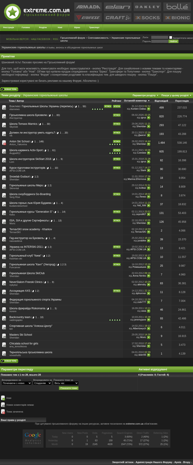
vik (10, 135)
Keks (12, 214)
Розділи (43, 27)
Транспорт (94, 27)
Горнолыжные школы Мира (26, 185)
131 (161, 213)
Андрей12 (14, 153)
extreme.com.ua (134, 423)
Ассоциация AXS (19, 290)
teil (11, 328)
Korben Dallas (138, 108)
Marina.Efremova (137, 179)
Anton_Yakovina (18, 144)
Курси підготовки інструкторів (27, 167)
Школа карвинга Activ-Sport (26, 150)
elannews (14, 109)
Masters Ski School (20, 334)
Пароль (146, 41)
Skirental (14, 188)
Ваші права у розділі (13, 420)
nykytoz (13, 285)
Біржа (77, 27)
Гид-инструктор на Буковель (26, 238)
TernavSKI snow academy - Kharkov (30, 229)
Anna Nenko (139, 275)
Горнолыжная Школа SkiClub (27, 273)
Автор (20, 101)
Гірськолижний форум (72, 37)
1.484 (161, 142)
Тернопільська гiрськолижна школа (30, 352)
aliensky (141, 284)
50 (84, 106)
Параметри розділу (144, 95)
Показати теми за (63, 380)
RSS (55, 39)
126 (161, 221)
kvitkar (142, 187)
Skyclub (13, 126)
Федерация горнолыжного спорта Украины (35, 299)
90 (161, 169)
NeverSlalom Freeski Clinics (25, 282)
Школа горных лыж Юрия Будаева (30, 202)
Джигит (142, 135)
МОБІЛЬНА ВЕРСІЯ (17, 39)
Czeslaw (141, 152)
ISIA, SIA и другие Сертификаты (29, 220)
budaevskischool (18, 205)
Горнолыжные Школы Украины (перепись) (47, 106)
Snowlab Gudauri (19, 176)
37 (161, 204)
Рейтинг (116, 101)
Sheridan (141, 126)
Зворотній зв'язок (122, 462)
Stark (143, 170)
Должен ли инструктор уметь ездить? (32, 132)
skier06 (142, 354)
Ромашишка (139, 267)
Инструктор (15, 118)
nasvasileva (15, 241)
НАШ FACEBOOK (41, 39)
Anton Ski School (19, 141)
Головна (26, 27)
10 (56, 167)
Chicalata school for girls (23, 343)
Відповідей (161, 101)
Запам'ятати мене (181, 38)
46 (161, 309)
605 (161, 151)
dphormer (141, 293)
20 (66, 132)
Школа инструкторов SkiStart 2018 (30, 159)
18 (161, 177)
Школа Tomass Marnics (23, 123)
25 (161, 265)
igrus (143, 117)
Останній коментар (135, 100)
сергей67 (141, 214)
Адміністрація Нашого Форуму (154, 462)
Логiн (145, 37)
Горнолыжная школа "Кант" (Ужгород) (32, 264)
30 (48, 124)
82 (161, 160)
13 (59, 220)
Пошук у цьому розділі (175, 95)
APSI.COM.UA (17, 170)
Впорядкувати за (42, 380)
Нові (60, 27)
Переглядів (182, 101)
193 (161, 134)
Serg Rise (14, 197)
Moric (12, 223)
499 (161, 107)
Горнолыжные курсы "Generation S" (31, 211)
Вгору (186, 462)
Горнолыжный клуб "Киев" (25, 255)
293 (161, 125)
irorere (12, 311)
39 (161, 239)
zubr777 (141, 302)
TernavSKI (15, 232)
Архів (177, 462)
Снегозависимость (98, 37)
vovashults (15, 355)
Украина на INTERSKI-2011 (26, 246)
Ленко (142, 196)
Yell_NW (141, 205)
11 (161, 292)
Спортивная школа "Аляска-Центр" (30, 325)
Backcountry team (20, 317)
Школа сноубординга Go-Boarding (30, 194)
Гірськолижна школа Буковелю (28, 115)
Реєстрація (8, 27)
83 (57, 115)
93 (161, 318)
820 (161, 116)
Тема (12, 101)
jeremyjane (140, 319)
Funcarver (14, 267)
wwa (143, 310)
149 (41, 141)
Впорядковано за (11, 380)
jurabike (142, 240)
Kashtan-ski (15, 258)
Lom (11, 162)
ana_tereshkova (18, 346)
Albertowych (139, 328)
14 (161, 186)
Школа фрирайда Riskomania (27, 308)
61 (53, 150)
